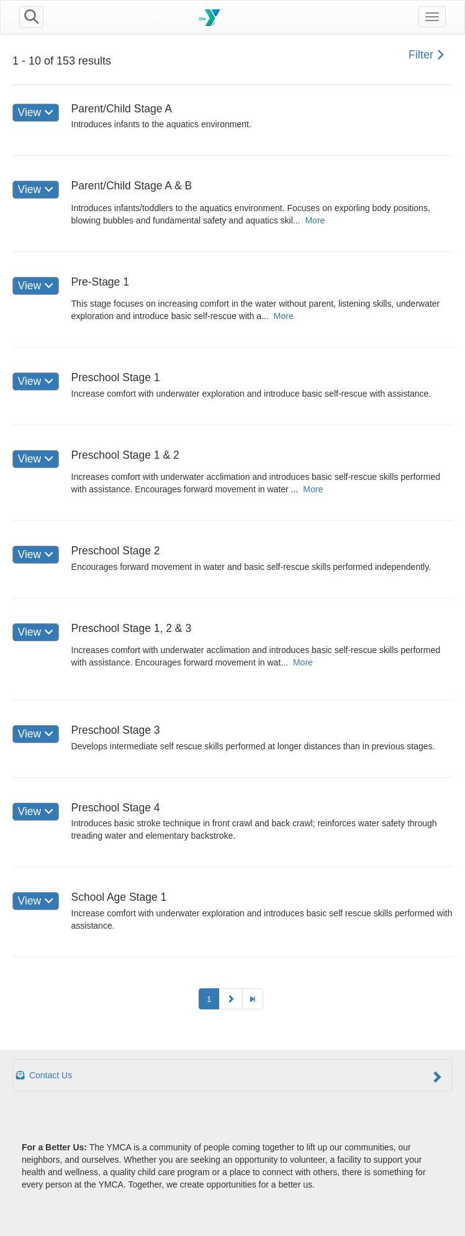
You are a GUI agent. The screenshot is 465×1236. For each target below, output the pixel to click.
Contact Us (229, 1076)
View (35, 112)
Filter (426, 54)
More (315, 220)
